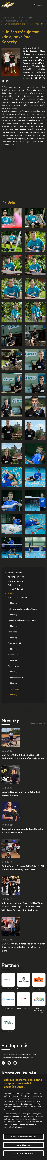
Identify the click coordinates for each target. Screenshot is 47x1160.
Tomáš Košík (13, 666)
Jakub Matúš (13, 631)
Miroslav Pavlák (15, 654)
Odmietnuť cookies (23, 1153)
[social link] (3, 1063)
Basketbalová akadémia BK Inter (22, 620)
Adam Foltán (14, 585)
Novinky (23, 20)
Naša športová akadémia (18, 597)
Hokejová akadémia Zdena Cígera (22, 609)
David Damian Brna (16, 677)
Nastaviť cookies (24, 1145)
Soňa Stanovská (16, 572)
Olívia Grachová (15, 580)
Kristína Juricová (16, 576)
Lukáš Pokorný (15, 589)
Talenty (21, 17)
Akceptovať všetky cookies (23, 1136)
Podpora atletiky (15, 643)
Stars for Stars (8, 17)
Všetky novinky (36, 723)
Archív (30, 17)
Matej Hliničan (10, 20)
